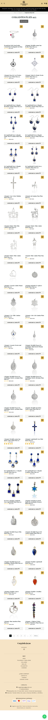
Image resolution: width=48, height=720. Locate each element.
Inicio (15, 12)
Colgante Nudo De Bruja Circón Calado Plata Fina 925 (34, 77)
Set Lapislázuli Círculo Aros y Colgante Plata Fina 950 (34, 170)
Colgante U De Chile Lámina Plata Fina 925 (12, 320)
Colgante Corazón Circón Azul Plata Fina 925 (13, 350)
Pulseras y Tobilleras (24, 670)
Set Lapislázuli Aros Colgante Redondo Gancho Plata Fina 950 (12, 108)
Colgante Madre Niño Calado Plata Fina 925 (13, 260)
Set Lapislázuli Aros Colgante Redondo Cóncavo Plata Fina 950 (34, 140)
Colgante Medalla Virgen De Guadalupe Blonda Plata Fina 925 (12, 569)
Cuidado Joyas (24, 689)
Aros (24, 668)
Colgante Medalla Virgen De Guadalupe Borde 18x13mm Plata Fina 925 (33, 383)
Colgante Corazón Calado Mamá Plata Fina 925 (11, 290)
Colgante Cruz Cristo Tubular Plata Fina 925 (12, 200)
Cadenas (24, 677)
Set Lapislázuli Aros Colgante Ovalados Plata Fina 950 (34, 477)
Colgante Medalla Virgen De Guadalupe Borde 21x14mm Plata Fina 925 (12, 383)
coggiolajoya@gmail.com (24, 696)
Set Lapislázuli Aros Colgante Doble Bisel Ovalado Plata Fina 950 (13, 140)
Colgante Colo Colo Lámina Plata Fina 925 (33, 320)
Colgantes (20, 12)
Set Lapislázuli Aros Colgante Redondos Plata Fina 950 (12, 170)
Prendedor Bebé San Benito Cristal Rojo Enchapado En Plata (12, 47)
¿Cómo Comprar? (24, 683)
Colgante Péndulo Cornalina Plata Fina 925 (33, 600)
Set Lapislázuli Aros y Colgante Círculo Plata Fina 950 (13, 477)
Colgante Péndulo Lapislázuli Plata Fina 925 (34, 568)
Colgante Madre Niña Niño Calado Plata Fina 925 (12, 230)
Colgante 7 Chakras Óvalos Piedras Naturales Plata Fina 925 (33, 631)
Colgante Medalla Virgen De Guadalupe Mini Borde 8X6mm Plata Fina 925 (34, 351)
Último (36, 645)
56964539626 (24, 698)
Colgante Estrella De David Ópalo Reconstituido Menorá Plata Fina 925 (33, 508)
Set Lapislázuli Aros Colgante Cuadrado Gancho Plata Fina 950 (34, 108)
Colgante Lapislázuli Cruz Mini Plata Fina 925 (34, 445)
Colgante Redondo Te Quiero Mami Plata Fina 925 (34, 290)
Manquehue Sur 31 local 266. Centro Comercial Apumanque (24, 700)
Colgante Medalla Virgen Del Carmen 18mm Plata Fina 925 (34, 538)
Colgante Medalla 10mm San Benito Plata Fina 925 (33, 46)
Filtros (24, 21)
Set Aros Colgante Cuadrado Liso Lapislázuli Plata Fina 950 (13, 507)
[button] (13, 54)
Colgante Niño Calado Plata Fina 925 (33, 260)
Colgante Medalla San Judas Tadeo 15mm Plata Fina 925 (33, 413)
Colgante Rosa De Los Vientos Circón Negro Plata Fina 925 (13, 77)
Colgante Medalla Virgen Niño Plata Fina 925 (13, 538)
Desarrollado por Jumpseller (24, 717)
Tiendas (24, 687)
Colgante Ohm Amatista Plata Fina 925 (12, 630)
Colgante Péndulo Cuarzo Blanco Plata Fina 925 (11, 600)
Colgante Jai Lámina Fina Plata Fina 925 (34, 200)
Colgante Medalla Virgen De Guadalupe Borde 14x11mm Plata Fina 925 (12, 414)
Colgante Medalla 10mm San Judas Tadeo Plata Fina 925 (12, 445)
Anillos (24, 673)
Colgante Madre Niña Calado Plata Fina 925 (34, 230)
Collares (24, 671)
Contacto (24, 685)
